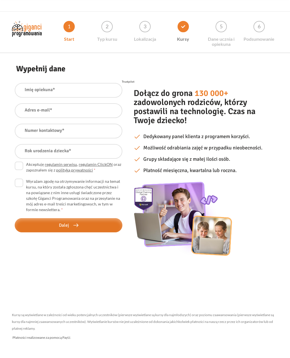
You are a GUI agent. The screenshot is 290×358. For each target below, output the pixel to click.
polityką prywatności (74, 170)
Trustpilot (128, 81)
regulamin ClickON (96, 164)
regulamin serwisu (61, 164)
